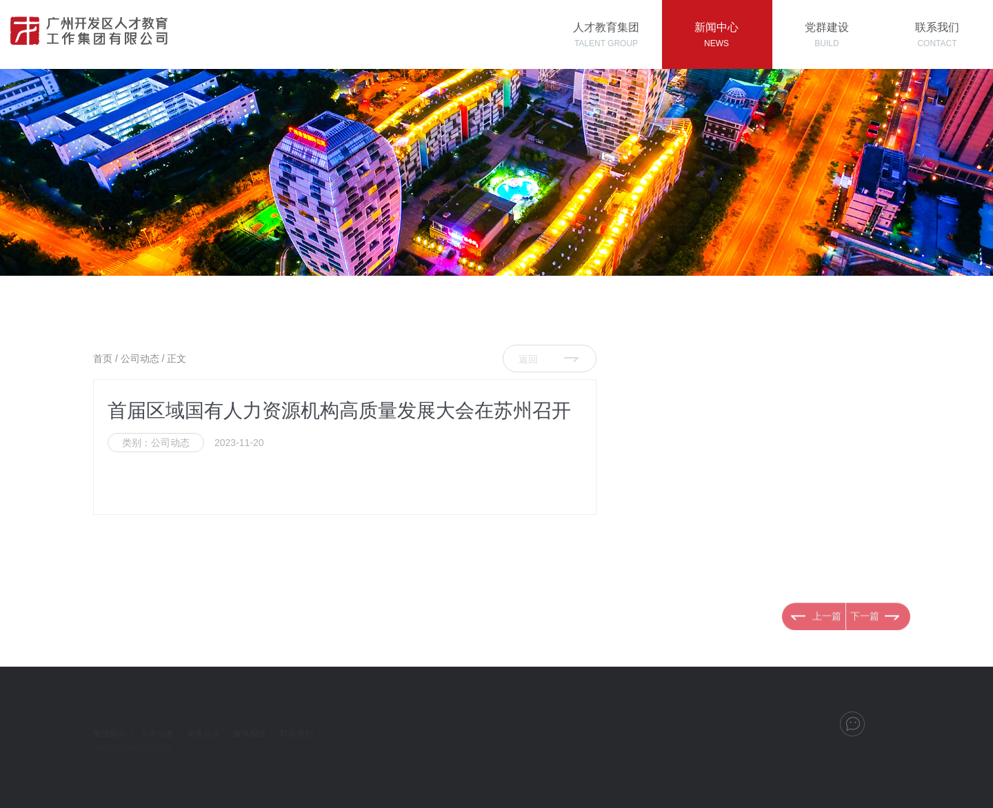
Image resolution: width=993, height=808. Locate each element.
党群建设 (827, 34)
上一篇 (826, 638)
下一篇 (864, 638)
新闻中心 (716, 34)
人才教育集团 (606, 34)
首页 (102, 358)
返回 (528, 359)
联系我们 (937, 34)
